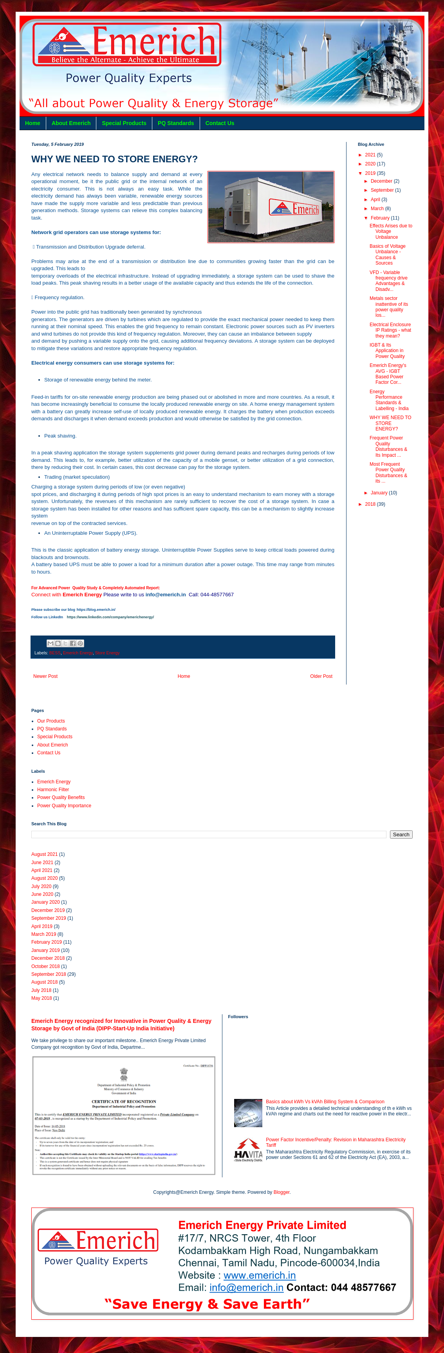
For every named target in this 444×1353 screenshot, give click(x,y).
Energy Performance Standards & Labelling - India (389, 400)
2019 (371, 173)
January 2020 (45, 902)
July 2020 (41, 886)
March (378, 208)
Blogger (282, 1192)
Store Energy (107, 652)
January (380, 493)
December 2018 (48, 958)
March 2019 (43, 934)
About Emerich (71, 123)
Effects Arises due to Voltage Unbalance (391, 231)
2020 (371, 164)
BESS (55, 652)
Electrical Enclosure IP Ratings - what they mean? (390, 330)
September (383, 190)
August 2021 (44, 854)
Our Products (51, 721)
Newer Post (45, 676)
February (381, 218)
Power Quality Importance (64, 805)
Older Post (321, 676)
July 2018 (41, 990)
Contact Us (220, 123)
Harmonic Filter (53, 789)
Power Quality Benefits (61, 797)
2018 (371, 504)
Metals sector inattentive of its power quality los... (389, 307)
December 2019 (48, 910)
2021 (371, 155)
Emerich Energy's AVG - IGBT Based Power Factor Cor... (388, 374)
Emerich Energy (78, 652)
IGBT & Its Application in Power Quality (387, 350)
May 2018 (41, 998)
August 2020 (44, 878)
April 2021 (41, 870)
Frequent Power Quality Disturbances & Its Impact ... (388, 446)
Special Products (124, 123)
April (376, 199)
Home (32, 123)
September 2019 (48, 918)
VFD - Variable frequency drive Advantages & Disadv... (389, 281)
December (382, 181)
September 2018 (48, 974)
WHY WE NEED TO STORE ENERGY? (391, 423)
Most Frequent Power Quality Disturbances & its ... (388, 472)
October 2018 (45, 966)
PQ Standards (176, 123)
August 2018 (44, 982)
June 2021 (42, 862)
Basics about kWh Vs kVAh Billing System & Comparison (325, 1101)
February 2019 (46, 942)
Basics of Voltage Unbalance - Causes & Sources (388, 254)
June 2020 (42, 894)
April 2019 (41, 926)
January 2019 (45, 950)
